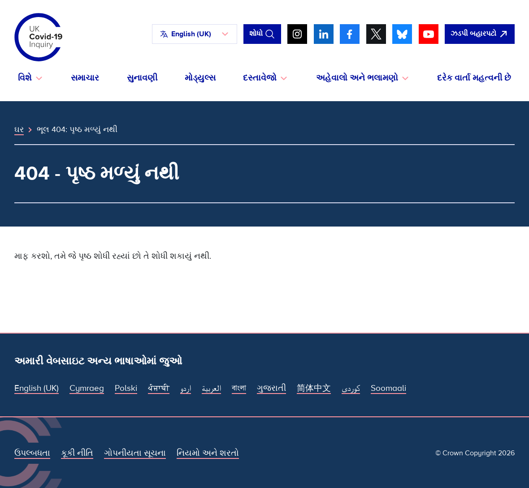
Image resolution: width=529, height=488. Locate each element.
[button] (194, 34)
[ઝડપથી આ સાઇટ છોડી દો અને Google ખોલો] (480, 34)
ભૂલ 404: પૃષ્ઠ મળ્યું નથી (77, 129)
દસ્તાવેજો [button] (260, 78)
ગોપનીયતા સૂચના (135, 453)
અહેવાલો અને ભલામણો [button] (357, 78)
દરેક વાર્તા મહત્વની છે (474, 78)
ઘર (19, 129)
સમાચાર (85, 78)
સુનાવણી (142, 78)
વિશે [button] (25, 78)
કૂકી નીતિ (77, 453)
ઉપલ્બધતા (32, 453)
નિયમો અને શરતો (208, 453)
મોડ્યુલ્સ (200, 78)
